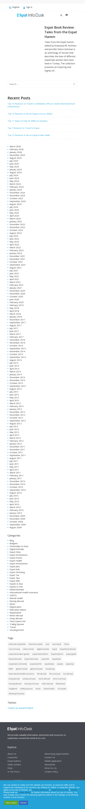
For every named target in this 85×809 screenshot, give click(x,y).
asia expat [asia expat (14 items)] (56, 644)
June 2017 (14, 331)
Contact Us (50, 757)
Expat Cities (15, 552)
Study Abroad (16, 618)
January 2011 (16, 478)
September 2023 (18, 201)
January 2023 (16, 221)
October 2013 (16, 383)
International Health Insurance (24, 592)
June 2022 (14, 238)
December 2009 (17, 515)
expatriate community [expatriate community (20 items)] (18, 664)
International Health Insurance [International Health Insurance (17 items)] (21, 674)
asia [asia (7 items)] (47, 644)
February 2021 (17, 285)
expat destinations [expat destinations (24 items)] (40, 654)
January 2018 (16, 316)
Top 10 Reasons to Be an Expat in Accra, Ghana (30, 113)
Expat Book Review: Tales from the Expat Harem (61, 32)
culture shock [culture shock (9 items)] (28, 649)
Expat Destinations (19, 554)
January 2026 (16, 152)
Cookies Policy (51, 771)
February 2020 (17, 302)
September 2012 (18, 420)
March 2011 (15, 472)
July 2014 (14, 362)
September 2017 (18, 322)
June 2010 (14, 498)
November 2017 (17, 319)
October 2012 (16, 417)
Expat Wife (15, 580)
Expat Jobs (15, 566)
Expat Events (16, 557)
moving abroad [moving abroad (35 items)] (15, 683)
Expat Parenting (17, 572)
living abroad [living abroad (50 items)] (14, 678)
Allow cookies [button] (11, 803)
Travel (13, 627)
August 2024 (16, 172)
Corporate (12, 757)
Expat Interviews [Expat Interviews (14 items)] (31, 659)
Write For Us (51, 768)
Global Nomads (17, 589)
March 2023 (15, 218)
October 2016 (16, 345)
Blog (12, 540)
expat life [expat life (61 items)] (45, 659)
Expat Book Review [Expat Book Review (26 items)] (68, 649)
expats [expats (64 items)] (60, 664)
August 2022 (16, 233)
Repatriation (15, 612)
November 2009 (17, 518)
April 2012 (14, 435)
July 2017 (14, 328)
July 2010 (14, 495)
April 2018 (14, 311)
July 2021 (14, 270)
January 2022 (16, 253)
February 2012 (17, 440)
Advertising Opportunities (57, 753)
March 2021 (15, 282)
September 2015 (18, 348)
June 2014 (14, 365)
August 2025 (16, 158)
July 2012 (14, 426)
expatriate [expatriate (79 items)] (56, 659)
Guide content (14, 764)
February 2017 (17, 337)
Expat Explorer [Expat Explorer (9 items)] (57, 654)
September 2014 (18, 357)
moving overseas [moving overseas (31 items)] (31, 683)
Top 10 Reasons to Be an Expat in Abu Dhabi (29, 135)
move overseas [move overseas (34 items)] (59, 678)
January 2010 (16, 513)
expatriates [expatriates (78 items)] (49, 664)
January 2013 (16, 409)
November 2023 (17, 195)
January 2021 (16, 287)
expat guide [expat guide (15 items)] (71, 654)
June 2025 (14, 163)
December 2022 (17, 224)
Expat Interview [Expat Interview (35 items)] (15, 659)
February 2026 (17, 149)
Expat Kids (15, 569)
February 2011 (17, 475)
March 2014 (15, 371)
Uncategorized (17, 630)
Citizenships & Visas (19, 546)
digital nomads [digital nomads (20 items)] (43, 649)
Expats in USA (16, 586)
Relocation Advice (18, 609)
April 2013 (14, 400)
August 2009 (16, 527)
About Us (12, 753)
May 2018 (14, 308)
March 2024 (15, 184)
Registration (15, 606)
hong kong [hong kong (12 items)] (50, 669)
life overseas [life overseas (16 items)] (54, 674)
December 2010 (17, 481)
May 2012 (14, 432)
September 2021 (18, 264)
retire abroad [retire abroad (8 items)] (47, 683)
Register (14, 8)
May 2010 (14, 501)
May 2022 (14, 241)
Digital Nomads (17, 549)
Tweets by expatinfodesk (20, 707)
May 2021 (14, 276)
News (12, 604)
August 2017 (16, 325)
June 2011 (14, 464)
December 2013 (17, 377)
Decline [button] (23, 803)
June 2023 (14, 210)
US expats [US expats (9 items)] (62, 688)
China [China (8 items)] (66, 644)
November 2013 (17, 380)
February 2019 (17, 305)
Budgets (14, 543)
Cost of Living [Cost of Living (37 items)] (14, 649)
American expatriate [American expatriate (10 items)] (17, 644)
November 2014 (17, 351)
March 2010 (15, 507)
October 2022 (16, 230)
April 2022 (14, 244)
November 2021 (17, 259)
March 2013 (15, 403)
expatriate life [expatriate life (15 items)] (36, 664)
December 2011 (17, 446)
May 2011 (14, 466)
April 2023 (14, 215)
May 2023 (14, 212)
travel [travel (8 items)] (38, 688)
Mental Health (16, 598)
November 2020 (17, 293)
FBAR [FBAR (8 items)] (11, 669)
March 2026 (15, 146)
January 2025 (16, 169)
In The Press (14, 771)
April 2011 (14, 469)
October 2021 (16, 261)
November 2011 (17, 449)
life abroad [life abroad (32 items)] (41, 674)
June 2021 (14, 273)
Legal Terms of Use (59, 790)
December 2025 (17, 155)
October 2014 (16, 354)
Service (74, 790)
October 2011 (16, 452)
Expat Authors (14, 761)
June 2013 (14, 394)
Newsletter (50, 764)
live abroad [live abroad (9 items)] (68, 674)
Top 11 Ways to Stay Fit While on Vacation (27, 120)
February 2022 (17, 250)
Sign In (27, 8)
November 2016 (17, 342)
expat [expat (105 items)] (54, 649)
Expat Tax (14, 575)
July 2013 (14, 391)
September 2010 (18, 489)
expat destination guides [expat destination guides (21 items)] (19, 654)
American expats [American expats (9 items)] (36, 644)
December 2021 (17, 256)
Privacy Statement (40, 790)
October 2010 (16, 487)
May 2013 (14, 397)
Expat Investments (19, 563)
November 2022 (17, 227)
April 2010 (14, 504)
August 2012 (16, 423)
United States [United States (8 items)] (49, 688)
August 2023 (16, 204)
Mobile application (53, 761)
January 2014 (16, 374)
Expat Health (16, 560)
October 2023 (16, 198)
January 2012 (16, 443)
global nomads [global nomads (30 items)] (36, 669)
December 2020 (17, 290)
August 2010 (16, 492)
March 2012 (15, 438)
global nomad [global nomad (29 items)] (21, 669)
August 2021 (16, 267)
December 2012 (17, 412)
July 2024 (14, 175)
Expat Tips (15, 578)
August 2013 (16, 388)
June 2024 (14, 178)
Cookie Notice (24, 792)
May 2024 (14, 181)
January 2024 (16, 189)
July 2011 (14, 461)
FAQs (10, 768)
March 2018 (15, 313)
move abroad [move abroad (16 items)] (44, 678)
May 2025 (14, 166)
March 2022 (15, 247)
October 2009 (16, 521)
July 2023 (14, 207)
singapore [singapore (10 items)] (13, 688)
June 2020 (14, 299)
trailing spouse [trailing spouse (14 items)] (26, 688)
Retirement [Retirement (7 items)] (60, 683)
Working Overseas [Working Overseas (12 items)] (16, 693)
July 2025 (14, 160)
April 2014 (14, 368)
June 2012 (14, 429)
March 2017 (15, 334)
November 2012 (17, 414)
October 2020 (16, 296)
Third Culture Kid (17, 621)
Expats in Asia (16, 583)
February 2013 (17, 406)
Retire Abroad (16, 615)
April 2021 (14, 279)
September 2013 (18, 386)
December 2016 (17, 339)
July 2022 (14, 235)
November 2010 (17, 484)
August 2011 (16, 458)
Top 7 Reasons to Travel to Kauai (23, 128)
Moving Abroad (17, 601)
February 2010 (17, 510)
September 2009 (18, 524)
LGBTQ (13, 595)
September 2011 (18, 455)
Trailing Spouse (17, 624)
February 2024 (17, 186)
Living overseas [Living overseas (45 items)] (29, 678)
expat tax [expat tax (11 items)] (70, 664)
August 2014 (16, 360)
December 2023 (17, 192)
